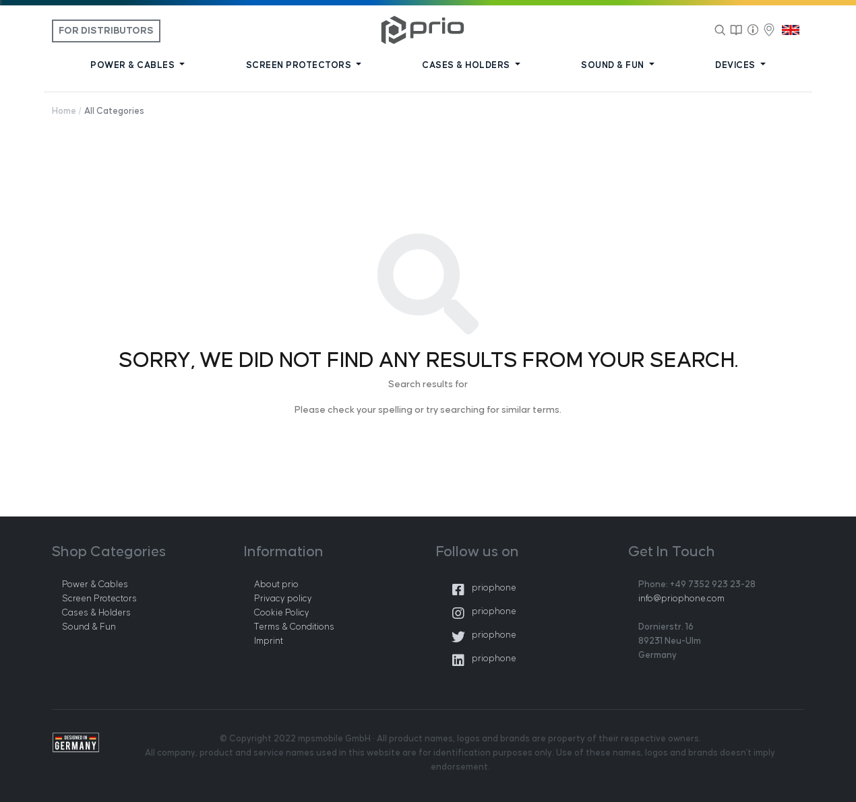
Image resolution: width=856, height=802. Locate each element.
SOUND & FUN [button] (613, 65)
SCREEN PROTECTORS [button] (300, 65)
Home (64, 111)
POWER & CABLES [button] (133, 65)
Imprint (268, 641)
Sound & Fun (89, 627)
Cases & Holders (96, 612)
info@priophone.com (681, 598)
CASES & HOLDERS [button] (467, 65)
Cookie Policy (281, 612)
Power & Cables (95, 584)
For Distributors (106, 31)
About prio (276, 584)
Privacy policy (283, 598)
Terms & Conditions (294, 627)
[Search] (720, 30)
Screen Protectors (99, 598)
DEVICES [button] (736, 65)
